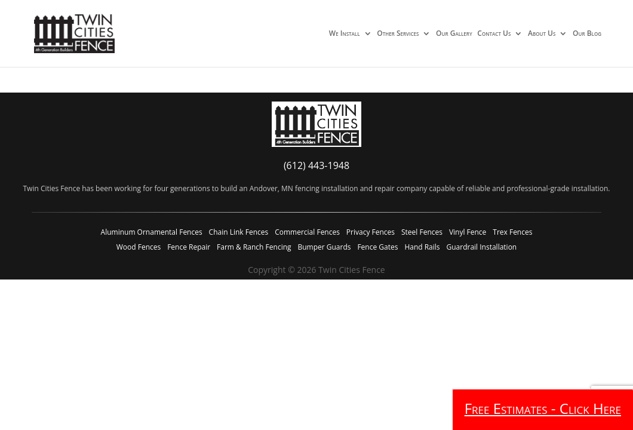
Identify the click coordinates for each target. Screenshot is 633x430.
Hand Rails (422, 247)
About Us (541, 34)
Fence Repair (188, 247)
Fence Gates (377, 247)
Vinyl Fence (467, 232)
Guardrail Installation (481, 247)
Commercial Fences (307, 232)
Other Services (398, 34)
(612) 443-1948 (316, 165)
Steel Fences (422, 232)
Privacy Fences (370, 232)
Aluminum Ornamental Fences (151, 232)
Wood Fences (138, 247)
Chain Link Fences (239, 232)
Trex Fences (512, 232)
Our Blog (587, 34)
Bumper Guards (324, 247)
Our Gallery (454, 34)
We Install (344, 34)
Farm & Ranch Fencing (254, 247)
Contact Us (494, 34)
